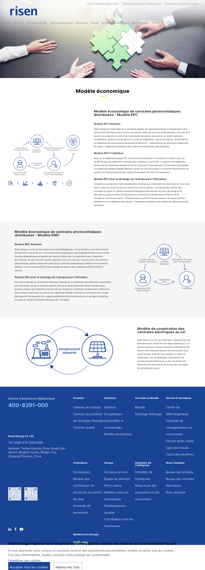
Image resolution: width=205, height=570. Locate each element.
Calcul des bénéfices (180, 454)
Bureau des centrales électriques (180, 482)
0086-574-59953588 (28, 442)
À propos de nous (116, 472)
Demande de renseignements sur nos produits (179, 427)
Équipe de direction (117, 479)
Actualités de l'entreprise (143, 464)
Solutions (110, 398)
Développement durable (115, 509)
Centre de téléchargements (102, 4)
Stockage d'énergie (148, 414)
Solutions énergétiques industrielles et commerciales (114, 417)
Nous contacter (175, 463)
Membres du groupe (86, 534)
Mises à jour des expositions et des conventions (147, 492)
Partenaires (80, 463)
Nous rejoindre (176, 492)
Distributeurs (81, 472)
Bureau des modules (179, 472)
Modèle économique (118, 434)
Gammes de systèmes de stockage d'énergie (88, 418)
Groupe (108, 463)
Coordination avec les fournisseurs (118, 523)
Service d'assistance (178, 398)
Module (140, 407)
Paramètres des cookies (24, 560)
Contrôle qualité (84, 427)
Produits (78, 398)
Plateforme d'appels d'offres (182, 4)
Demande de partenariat (81, 509)
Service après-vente (180, 441)
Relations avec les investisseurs (142, 4)
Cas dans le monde (147, 398)
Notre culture (113, 485)
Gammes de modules (87, 407)
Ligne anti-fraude (177, 447)
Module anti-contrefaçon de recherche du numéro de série (87, 489)
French (158, 23)
